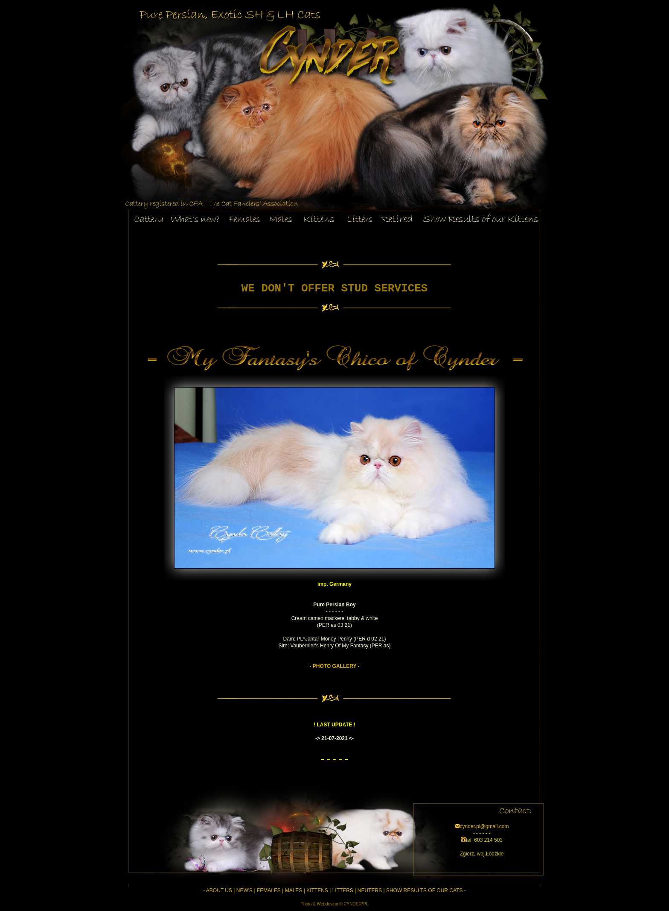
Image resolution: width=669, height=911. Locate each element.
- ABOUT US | (219, 890)
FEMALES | (270, 890)
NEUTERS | (371, 890)
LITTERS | (344, 890)
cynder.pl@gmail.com (484, 826)
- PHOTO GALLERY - (334, 666)
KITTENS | (318, 890)
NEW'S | (246, 890)
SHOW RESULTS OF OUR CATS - (426, 890)
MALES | (295, 890)
